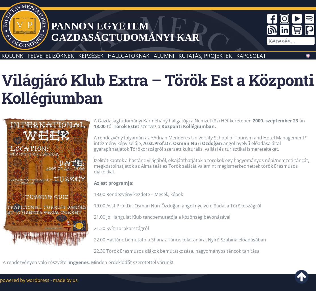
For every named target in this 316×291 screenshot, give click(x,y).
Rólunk (12, 56)
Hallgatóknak (128, 56)
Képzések (91, 56)
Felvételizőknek (51, 56)
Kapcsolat (251, 56)
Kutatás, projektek (205, 56)
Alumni (164, 56)
